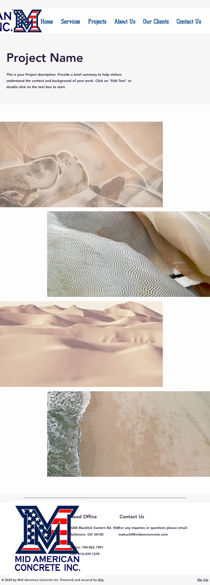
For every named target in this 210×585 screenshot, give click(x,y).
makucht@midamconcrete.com (143, 534)
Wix (101, 580)
